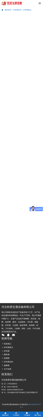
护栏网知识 (27, 10)
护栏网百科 (17, 10)
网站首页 (6, 10)
